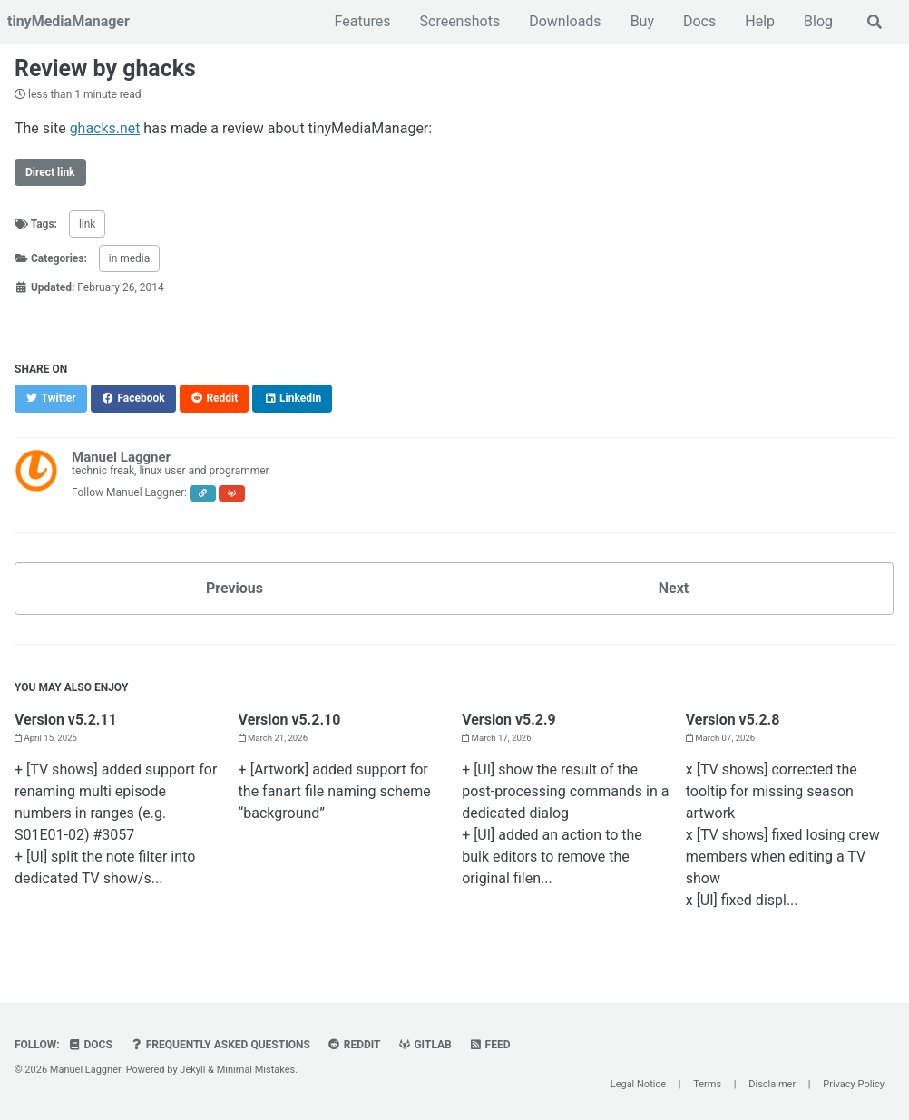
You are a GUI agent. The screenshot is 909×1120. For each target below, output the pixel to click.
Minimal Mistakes (256, 1068)
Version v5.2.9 (509, 717)
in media (130, 257)
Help (760, 21)
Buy (642, 21)
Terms (707, 1083)
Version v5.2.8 (733, 717)
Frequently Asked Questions (220, 1043)
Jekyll (192, 1068)
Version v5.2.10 (290, 717)
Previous (234, 587)
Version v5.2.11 (66, 717)
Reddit (354, 1043)
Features (363, 21)
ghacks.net (105, 127)
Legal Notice (638, 1083)
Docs (699, 21)
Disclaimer (772, 1083)
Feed (490, 1043)
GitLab (425, 1043)
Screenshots (460, 21)
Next (674, 587)
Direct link (50, 171)
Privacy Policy (854, 1083)
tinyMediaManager (68, 21)
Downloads (565, 21)
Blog (818, 21)
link (87, 223)
